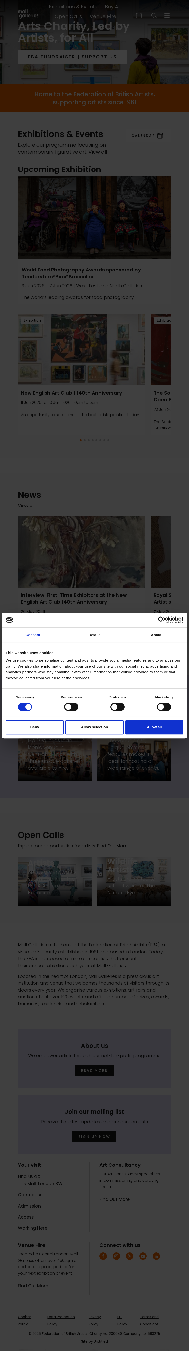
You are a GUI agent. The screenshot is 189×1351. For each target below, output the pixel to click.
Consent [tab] (32, 635)
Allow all (154, 727)
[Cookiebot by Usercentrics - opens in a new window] (161, 620)
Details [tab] (94, 635)
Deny (34, 727)
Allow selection (94, 727)
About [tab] (156, 635)
